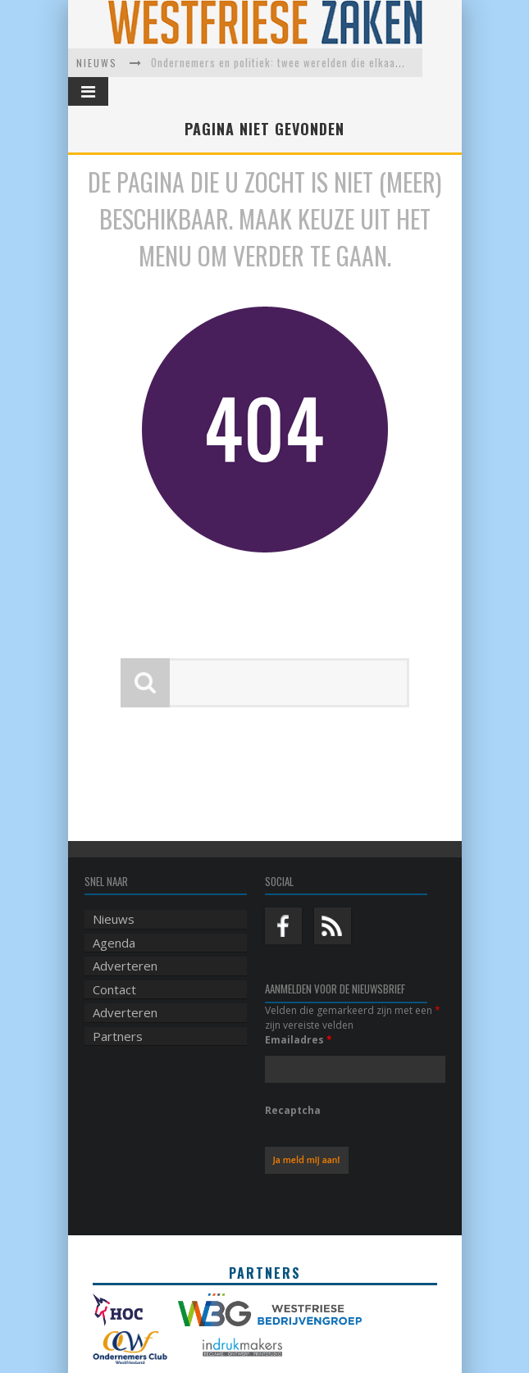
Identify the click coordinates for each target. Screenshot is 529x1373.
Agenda (114, 914)
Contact (114, 960)
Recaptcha (293, 1082)
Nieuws (114, 890)
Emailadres (298, 1011)
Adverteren (125, 937)
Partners (118, 1007)
